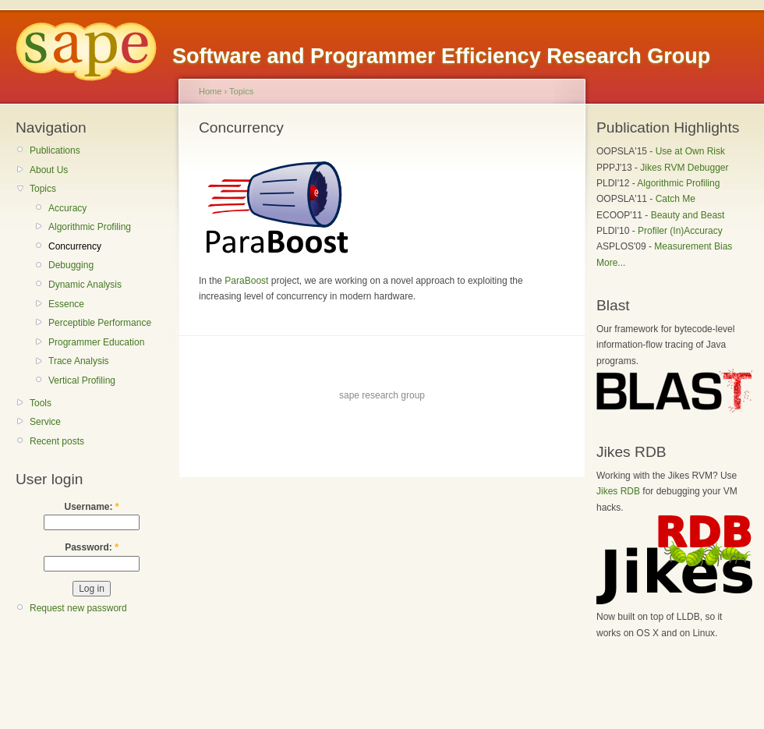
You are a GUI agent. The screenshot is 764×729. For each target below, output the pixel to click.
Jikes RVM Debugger (684, 167)
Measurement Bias (693, 246)
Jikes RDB (618, 491)
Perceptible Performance (99, 322)
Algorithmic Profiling (89, 226)
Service (45, 421)
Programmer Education (96, 342)
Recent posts (57, 441)
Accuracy (67, 208)
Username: (91, 506)
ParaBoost (246, 280)
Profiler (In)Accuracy (680, 230)
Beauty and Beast (688, 215)
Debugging (71, 265)
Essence (66, 304)
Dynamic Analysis (85, 284)
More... (610, 262)
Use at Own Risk (690, 151)
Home (210, 91)
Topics (43, 188)
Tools (40, 403)
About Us (49, 170)
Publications (55, 150)
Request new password (78, 608)
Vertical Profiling (81, 380)
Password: (91, 547)
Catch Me (675, 198)
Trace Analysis (78, 361)
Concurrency (74, 246)
